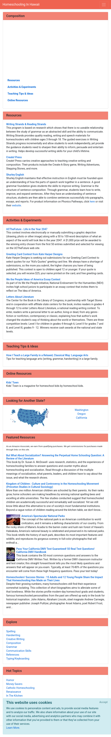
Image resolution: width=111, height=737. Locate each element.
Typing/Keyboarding (17, 658)
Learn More (12, 727)
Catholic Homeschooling (20, 687)
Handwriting (13, 635)
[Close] (103, 702)
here (92, 201)
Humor (10, 680)
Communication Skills (18, 650)
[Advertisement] (55, 51)
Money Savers (14, 683)
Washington (81, 409)
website (16, 205)
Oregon (81, 413)
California (81, 417)
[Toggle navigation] (103, 4)
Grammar (11, 646)
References (12, 654)
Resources (14, 80)
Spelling (10, 631)
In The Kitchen (14, 695)
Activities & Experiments (22, 86)
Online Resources (18, 100)
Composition (13, 643)
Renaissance (13, 691)
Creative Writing (15, 639)
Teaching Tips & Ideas (20, 93)
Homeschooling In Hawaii (21, 4)
